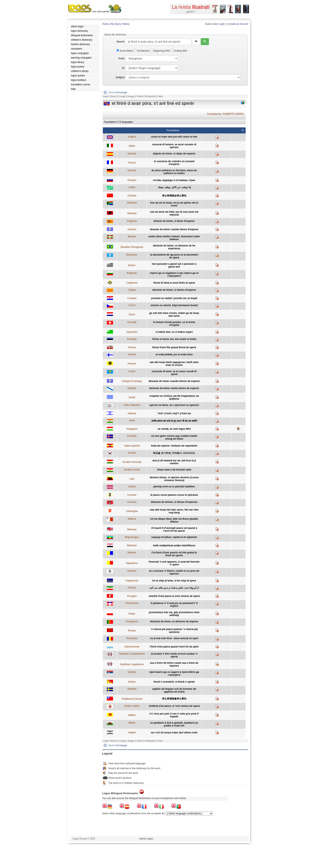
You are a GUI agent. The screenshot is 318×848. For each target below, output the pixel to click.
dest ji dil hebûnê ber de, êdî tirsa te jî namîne (174, 462)
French (132, 162)
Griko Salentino (132, 405)
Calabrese (132, 282)
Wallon (131, 715)
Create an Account (238, 24)
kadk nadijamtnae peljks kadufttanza (174, 545)
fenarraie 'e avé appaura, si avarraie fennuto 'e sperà (174, 563)
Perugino (132, 596)
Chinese (131, 195)
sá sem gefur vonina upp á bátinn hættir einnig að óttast (174, 437)
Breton (131, 265)
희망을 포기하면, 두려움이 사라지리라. (174, 453)
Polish (132, 613)
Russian (132, 180)
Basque (132, 236)
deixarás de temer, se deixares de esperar (174, 621)
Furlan (131, 371)
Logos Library (110, 96)
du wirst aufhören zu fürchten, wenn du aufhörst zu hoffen (174, 172)
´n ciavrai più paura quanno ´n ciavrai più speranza (174, 630)
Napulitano (132, 563)
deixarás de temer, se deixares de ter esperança (174, 247)
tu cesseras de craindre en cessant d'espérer (174, 163)
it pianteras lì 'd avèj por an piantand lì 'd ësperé (174, 604)
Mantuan (132, 529)
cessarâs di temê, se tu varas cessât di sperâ (174, 373)
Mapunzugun (132, 537)
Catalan (132, 289)
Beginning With (160, 50)
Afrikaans (132, 202)
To (123, 68)
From (121, 58)
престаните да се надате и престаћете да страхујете (174, 673)
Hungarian (132, 428)
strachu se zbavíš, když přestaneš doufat (174, 305)
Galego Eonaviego (132, 381)
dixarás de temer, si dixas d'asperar (174, 221)
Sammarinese (131, 646)
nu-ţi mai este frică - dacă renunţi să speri (174, 638)
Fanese (132, 347)
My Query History (120, 24)
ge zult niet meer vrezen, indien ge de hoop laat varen (174, 314)
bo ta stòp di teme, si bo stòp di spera (174, 580)
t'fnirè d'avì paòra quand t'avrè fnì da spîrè (174, 646)
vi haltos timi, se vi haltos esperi (174, 332)
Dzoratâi (131, 322)
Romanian (132, 638)
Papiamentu (131, 580)
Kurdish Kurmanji (132, 462)
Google (122, 96)
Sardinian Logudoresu (132, 664)
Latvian (132, 486)
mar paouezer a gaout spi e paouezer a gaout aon (174, 265)
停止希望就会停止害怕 (174, 195)
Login (222, 24)
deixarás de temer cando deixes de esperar (174, 388)
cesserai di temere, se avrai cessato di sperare (174, 146)
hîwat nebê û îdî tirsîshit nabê (174, 469)
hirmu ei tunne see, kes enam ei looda (174, 339)
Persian (132, 587)
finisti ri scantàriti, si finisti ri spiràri (174, 681)
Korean (132, 452)
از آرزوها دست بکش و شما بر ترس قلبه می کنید (174, 587)
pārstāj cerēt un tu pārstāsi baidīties (174, 486)
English (132, 136)
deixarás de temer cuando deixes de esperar (174, 381)
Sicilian (132, 681)
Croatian (131, 298)
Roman (132, 630)
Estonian (132, 339)
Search (120, 41)
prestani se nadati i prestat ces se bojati (174, 298)
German (132, 170)
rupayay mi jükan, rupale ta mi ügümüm (174, 537)
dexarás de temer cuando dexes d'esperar (174, 229)
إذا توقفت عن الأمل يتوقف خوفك (174, 187)
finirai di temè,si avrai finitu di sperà (174, 282)
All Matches (142, 50)
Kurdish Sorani (132, 469)
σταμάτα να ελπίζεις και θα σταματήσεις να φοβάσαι (174, 397)
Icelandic (132, 436)
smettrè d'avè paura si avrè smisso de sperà (174, 596)
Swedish (131, 689)
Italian (132, 145)
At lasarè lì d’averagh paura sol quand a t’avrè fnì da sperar (174, 529)
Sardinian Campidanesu (132, 653)
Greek (132, 397)
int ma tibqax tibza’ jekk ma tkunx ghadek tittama (174, 520)
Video (160, 96)
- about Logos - (146, 838)
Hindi (132, 420)
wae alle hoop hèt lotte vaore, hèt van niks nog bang (174, 511)
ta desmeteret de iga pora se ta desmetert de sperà (174, 256)
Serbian (132, 672)
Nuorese (131, 570)
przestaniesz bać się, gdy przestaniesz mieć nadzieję (174, 614)
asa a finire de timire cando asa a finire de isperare (174, 664)
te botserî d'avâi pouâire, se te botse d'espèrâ (174, 323)
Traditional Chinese (131, 698)
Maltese (132, 518)
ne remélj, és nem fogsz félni (174, 428)
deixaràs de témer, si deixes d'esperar (174, 289)
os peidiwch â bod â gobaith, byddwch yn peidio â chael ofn (174, 724)
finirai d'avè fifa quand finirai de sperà (174, 347)
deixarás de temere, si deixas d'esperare (174, 502)
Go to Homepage (118, 92)
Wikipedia (150, 96)
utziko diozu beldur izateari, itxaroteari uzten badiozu (174, 238)
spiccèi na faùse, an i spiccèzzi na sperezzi (174, 405)
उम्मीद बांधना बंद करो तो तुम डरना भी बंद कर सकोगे (174, 421)
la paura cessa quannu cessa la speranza (174, 494)
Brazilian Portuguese (132, 247)
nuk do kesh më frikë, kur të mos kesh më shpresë (174, 213)
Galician (132, 388)
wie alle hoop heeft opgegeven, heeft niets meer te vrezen (174, 364)
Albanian (132, 213)
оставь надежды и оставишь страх (174, 180)
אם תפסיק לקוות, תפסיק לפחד (174, 413)
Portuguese (132, 621)
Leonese (131, 502)
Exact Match (125, 50)
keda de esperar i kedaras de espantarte (174, 445)
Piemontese (132, 603)
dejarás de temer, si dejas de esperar (174, 153)
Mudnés (132, 552)
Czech (131, 305)
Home (105, 24)
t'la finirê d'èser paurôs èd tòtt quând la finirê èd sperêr (174, 554)
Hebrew (132, 413)
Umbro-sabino (132, 706)
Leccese (131, 494)
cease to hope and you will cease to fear (174, 136)
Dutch (132, 314)
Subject (120, 77)
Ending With (179, 50)
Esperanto (132, 332)
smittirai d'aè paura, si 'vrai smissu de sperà (174, 706)
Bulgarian (132, 273)
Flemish (132, 363)
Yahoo (140, 96)
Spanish (132, 153)
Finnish (132, 354)
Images (131, 96)
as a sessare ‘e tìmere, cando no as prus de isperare (174, 572)
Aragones (132, 221)
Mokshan (132, 545)
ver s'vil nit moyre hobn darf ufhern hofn (174, 732)
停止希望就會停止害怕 (174, 698)
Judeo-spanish (132, 445)
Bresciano (132, 254)
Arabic (131, 187)
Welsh (132, 722)
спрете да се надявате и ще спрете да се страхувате (174, 274)
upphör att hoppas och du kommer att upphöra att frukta (174, 690)
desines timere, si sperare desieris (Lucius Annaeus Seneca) (174, 479)
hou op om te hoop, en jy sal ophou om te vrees (174, 204)
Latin (131, 478)
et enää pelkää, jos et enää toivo (174, 354)
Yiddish (132, 732)
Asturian (131, 229)
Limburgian (132, 511)
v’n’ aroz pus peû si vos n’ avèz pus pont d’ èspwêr (174, 715)
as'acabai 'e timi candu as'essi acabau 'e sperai (174, 655)
